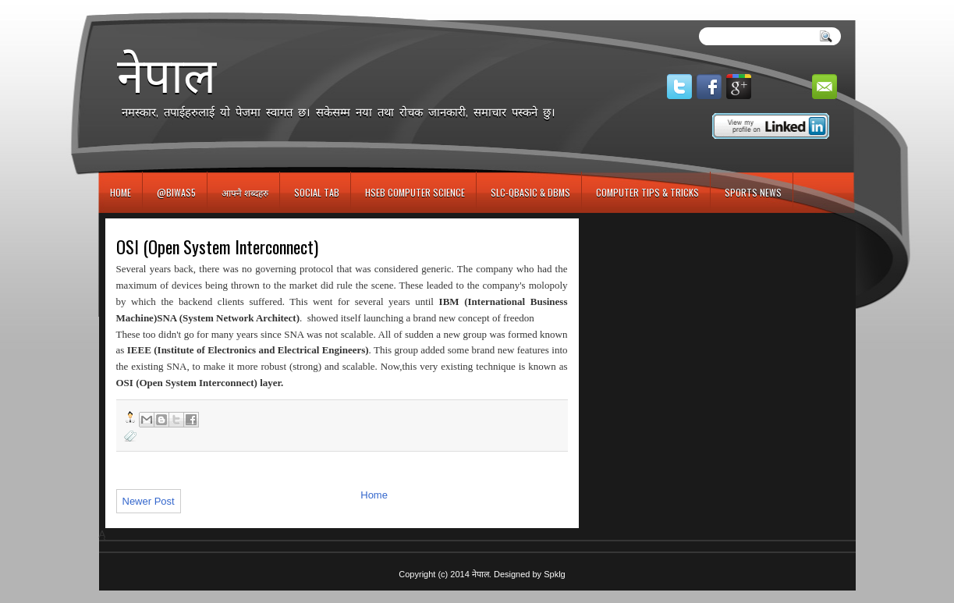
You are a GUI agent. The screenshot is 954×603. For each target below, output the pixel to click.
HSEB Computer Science (415, 192)
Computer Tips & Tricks (647, 192)
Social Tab (316, 192)
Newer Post (148, 501)
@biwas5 (176, 192)
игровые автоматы (168, 6)
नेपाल (166, 74)
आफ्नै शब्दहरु (245, 192)
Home (120, 192)
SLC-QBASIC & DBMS (530, 192)
